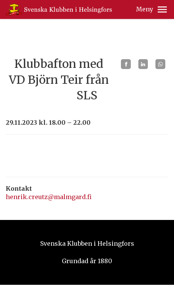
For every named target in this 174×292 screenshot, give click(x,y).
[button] (162, 9)
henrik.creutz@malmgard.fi (49, 197)
